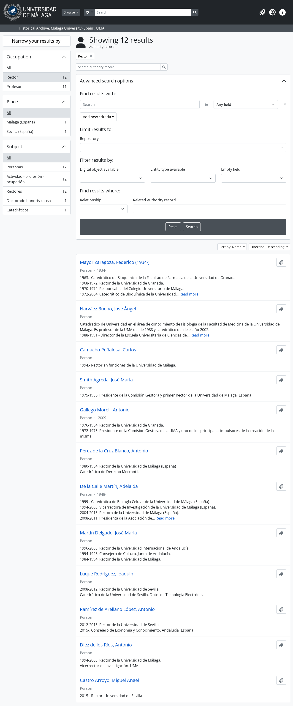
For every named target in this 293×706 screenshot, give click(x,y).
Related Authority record (154, 199)
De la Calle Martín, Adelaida (109, 486)
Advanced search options (106, 81)
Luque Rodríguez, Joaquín (106, 574)
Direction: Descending (268, 247)
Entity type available (168, 169)
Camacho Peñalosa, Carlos (108, 350)
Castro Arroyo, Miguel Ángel (109, 680)
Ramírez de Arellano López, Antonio (117, 609)
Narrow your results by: (37, 41)
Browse (70, 12)
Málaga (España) (36, 123)
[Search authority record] (118, 67)
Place (12, 102)
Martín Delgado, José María (108, 533)
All (9, 67)
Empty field (230, 169)
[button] (262, 12)
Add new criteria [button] (97, 116)
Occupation (19, 57)
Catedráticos (36, 211)
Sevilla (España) (36, 132)
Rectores (36, 192)
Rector (36, 78)
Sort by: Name (231, 247)
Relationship (90, 199)
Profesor (36, 87)
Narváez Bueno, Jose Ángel (108, 309)
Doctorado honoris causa (36, 201)
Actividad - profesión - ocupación (36, 179)
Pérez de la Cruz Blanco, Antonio (114, 451)
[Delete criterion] (285, 104)
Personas (36, 168)
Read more (188, 294)
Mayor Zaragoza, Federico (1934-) (114, 262)
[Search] (143, 12)
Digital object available (99, 169)
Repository (89, 138)
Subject (14, 146)
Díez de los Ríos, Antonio (106, 645)
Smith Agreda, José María (106, 380)
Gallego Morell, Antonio (105, 410)
